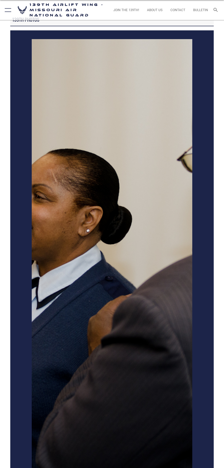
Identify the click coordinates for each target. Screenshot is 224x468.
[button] (7, 10)
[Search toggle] (216, 10)
